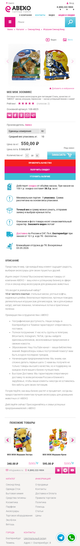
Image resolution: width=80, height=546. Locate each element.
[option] (40, 65)
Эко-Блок (11, 520)
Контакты (40, 15)
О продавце (41, 484)
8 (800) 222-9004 (65, 7)
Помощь (40, 506)
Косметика (12, 502)
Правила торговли (45, 498)
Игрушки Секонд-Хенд (53, 29)
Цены (38, 515)
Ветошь (10, 524)
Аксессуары (12, 511)
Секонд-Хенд (34, 29)
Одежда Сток (13, 489)
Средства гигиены (16, 498)
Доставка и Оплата (45, 493)
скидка (33, 185)
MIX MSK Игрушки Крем (54, 454)
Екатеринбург (13, 538)
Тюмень (10, 542)
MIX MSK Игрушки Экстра (19, 454)
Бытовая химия (14, 493)
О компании (25, 15)
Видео (52, 15)
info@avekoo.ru (16, 470)
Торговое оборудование (19, 515)
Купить (32, 463)
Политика (40, 502)
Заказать (62, 155)
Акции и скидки (66, 15)
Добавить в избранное (63, 88)
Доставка (21, 233)
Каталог (20, 29)
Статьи (39, 511)
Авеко (10, 29)
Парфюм (11, 506)
